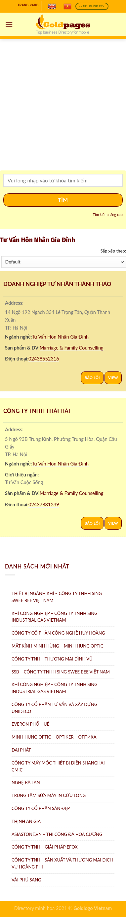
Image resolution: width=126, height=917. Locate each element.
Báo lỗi (92, 377)
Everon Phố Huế (30, 724)
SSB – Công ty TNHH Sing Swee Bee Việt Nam (61, 671)
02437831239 (43, 504)
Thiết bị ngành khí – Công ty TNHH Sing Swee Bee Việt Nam (57, 597)
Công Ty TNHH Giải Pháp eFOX (45, 847)
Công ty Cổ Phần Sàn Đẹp (41, 808)
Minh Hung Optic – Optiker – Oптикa (54, 737)
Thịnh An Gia (26, 821)
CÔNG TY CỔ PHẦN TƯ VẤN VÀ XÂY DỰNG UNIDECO (54, 708)
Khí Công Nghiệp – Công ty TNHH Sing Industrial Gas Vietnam (55, 617)
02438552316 (43, 358)
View (113, 377)
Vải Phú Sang (26, 879)
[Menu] (9, 24)
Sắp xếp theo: (113, 251)
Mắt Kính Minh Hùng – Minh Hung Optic (57, 646)
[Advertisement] (62, 105)
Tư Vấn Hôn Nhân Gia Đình (60, 337)
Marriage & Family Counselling (72, 348)
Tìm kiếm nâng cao (108, 214)
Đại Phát (21, 750)
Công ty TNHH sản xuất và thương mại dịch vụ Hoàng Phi (62, 863)
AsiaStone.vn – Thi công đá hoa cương (57, 834)
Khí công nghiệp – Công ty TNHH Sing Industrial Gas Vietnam (55, 688)
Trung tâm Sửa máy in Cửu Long (49, 795)
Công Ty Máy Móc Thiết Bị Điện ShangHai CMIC (58, 766)
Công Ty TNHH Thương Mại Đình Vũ (52, 659)
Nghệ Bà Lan (26, 782)
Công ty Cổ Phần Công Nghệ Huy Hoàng (58, 633)
